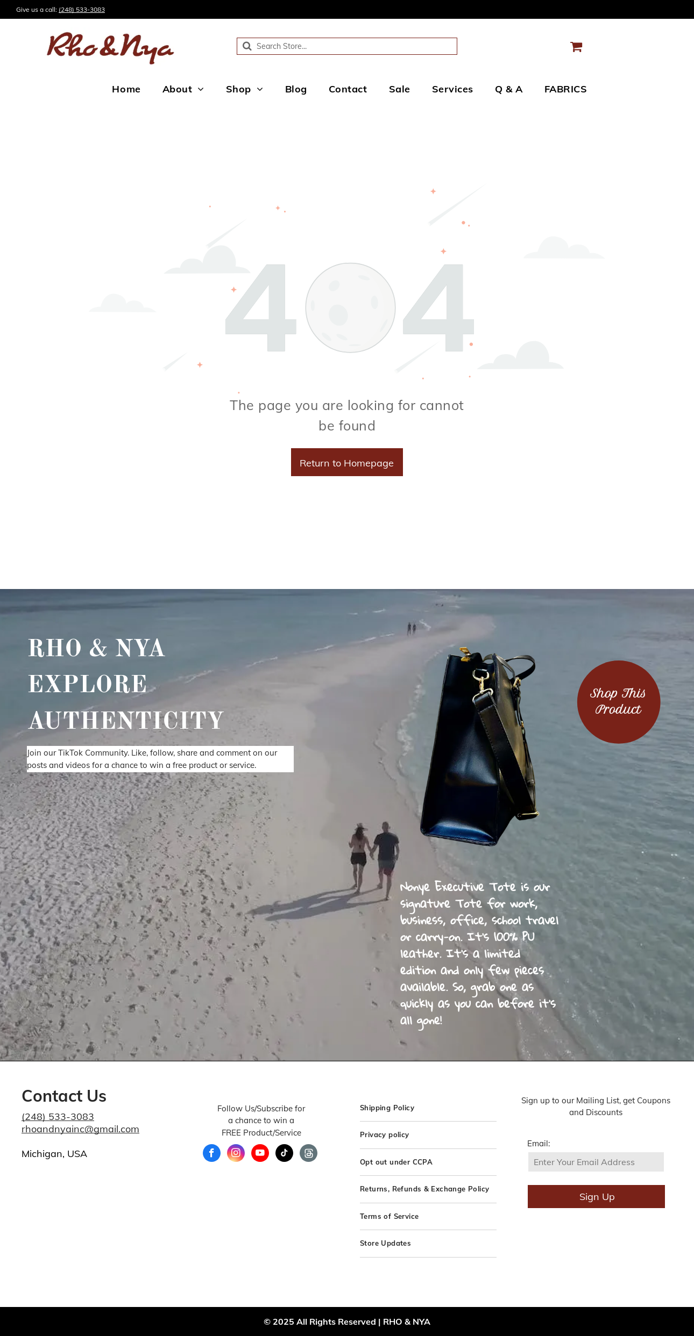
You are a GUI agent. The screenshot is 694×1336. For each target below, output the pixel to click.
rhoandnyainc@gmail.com (80, 1129)
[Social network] (308, 1154)
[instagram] (236, 1154)
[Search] (347, 46)
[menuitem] (126, 88)
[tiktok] (284, 1154)
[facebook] (212, 1154)
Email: (538, 1143)
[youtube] (260, 1154)
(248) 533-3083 (82, 9)
